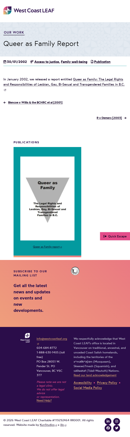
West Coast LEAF (28, 10)
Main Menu (124, 9)
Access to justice (46, 62)
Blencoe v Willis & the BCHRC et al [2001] (35, 102)
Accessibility (83, 383)
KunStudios (47, 424)
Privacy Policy (107, 383)
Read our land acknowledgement (95, 375)
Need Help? (44, 400)
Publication (102, 62)
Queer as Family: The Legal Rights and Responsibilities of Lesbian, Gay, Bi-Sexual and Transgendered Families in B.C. (64, 81)
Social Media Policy (88, 388)
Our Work (14, 32)
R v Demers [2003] (109, 118)
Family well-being (74, 62)
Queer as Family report (46, 246)
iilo (62, 424)
